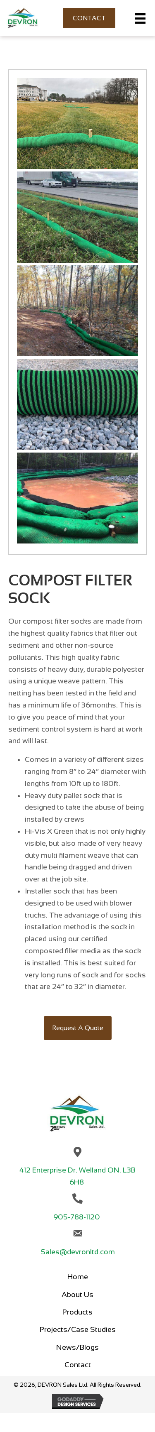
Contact (77, 1365)
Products (77, 1312)
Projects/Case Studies (78, 1329)
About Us (77, 1294)
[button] (78, 1028)
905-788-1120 (77, 1217)
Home (77, 1277)
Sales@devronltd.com (78, 1252)
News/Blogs (77, 1347)
